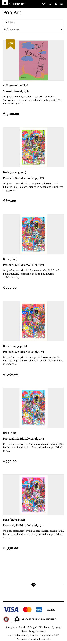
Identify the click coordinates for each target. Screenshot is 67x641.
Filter (10, 22)
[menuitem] (55, 3)
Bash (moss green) (14, 172)
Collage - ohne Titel (15, 85)
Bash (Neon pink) (14, 519)
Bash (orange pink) (15, 346)
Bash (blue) (10, 259)
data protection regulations (23, 635)
